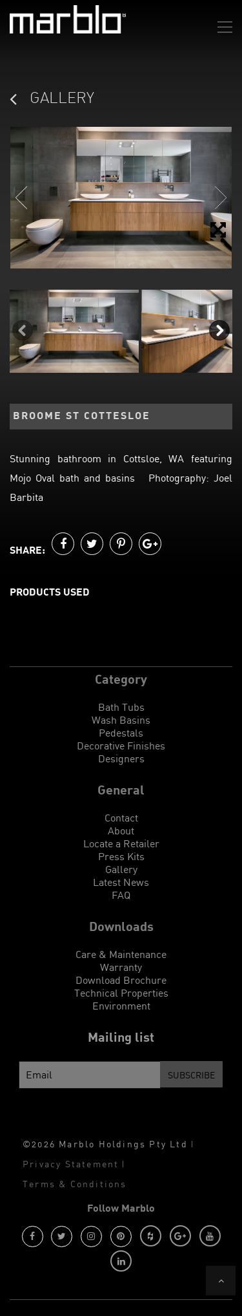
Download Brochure (121, 979)
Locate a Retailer (121, 843)
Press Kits (121, 856)
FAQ (121, 894)
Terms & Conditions (75, 1184)
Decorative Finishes (121, 745)
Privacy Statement (71, 1164)
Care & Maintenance (121, 954)
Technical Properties (121, 992)
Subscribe (191, 1074)
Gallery (121, 869)
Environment (121, 1005)
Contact (121, 817)
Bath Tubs (121, 706)
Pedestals (121, 732)
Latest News (121, 882)
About (121, 830)
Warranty (121, 967)
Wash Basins (121, 719)
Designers (121, 758)
